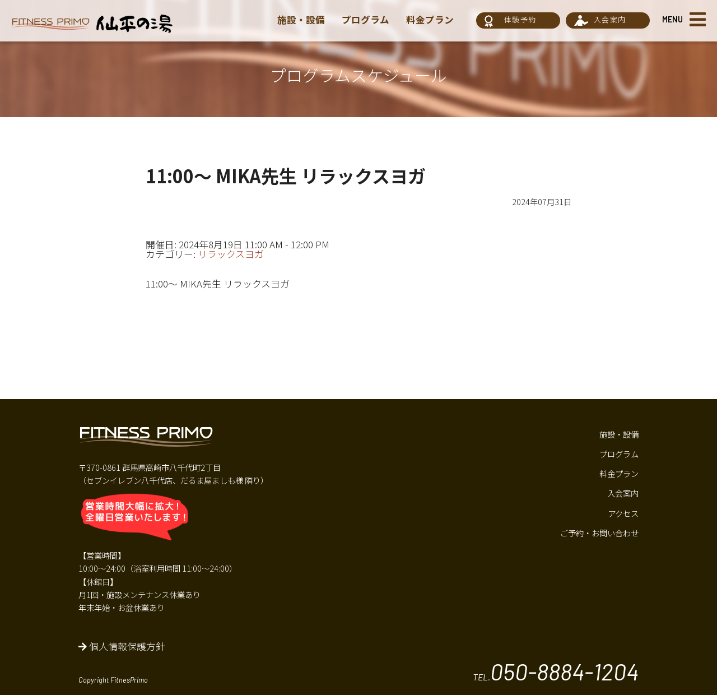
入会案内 (610, 19)
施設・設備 (301, 19)
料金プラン (429, 19)
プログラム (365, 19)
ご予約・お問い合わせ (599, 533)
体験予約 (520, 19)
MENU (672, 19)
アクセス (623, 513)
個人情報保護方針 (121, 646)
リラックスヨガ (231, 254)
